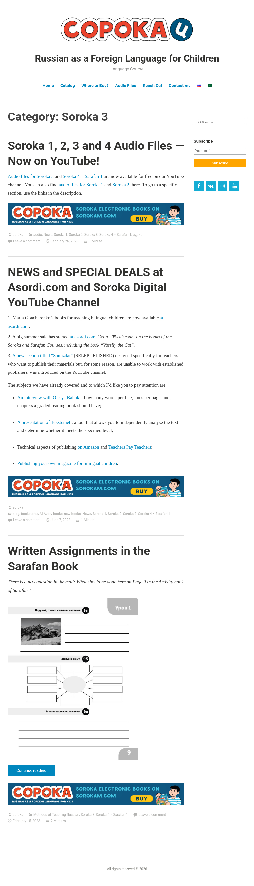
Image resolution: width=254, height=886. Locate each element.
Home (48, 85)
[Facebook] (199, 186)
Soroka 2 (120, 184)
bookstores (29, 514)
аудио (137, 235)
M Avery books (51, 514)
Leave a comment (27, 241)
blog (16, 514)
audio (37, 235)
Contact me (179, 85)
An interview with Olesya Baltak (48, 397)
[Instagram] (222, 186)
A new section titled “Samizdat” (42, 355)
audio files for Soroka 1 (81, 184)
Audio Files (125, 85)
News (48, 235)
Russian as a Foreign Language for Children (127, 58)
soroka (18, 235)
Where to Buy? (95, 85)
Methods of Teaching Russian (56, 815)
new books (72, 514)
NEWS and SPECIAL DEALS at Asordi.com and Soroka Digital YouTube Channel (87, 287)
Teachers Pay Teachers (129, 447)
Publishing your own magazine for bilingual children (67, 463)
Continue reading (35, 771)
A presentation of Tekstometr (44, 422)
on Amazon (88, 447)
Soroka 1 (60, 235)
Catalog (67, 85)
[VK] (211, 186)
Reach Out (152, 85)
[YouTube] (234, 186)
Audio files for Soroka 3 (31, 176)
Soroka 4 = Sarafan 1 (83, 176)
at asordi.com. (83, 336)
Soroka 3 (91, 235)
